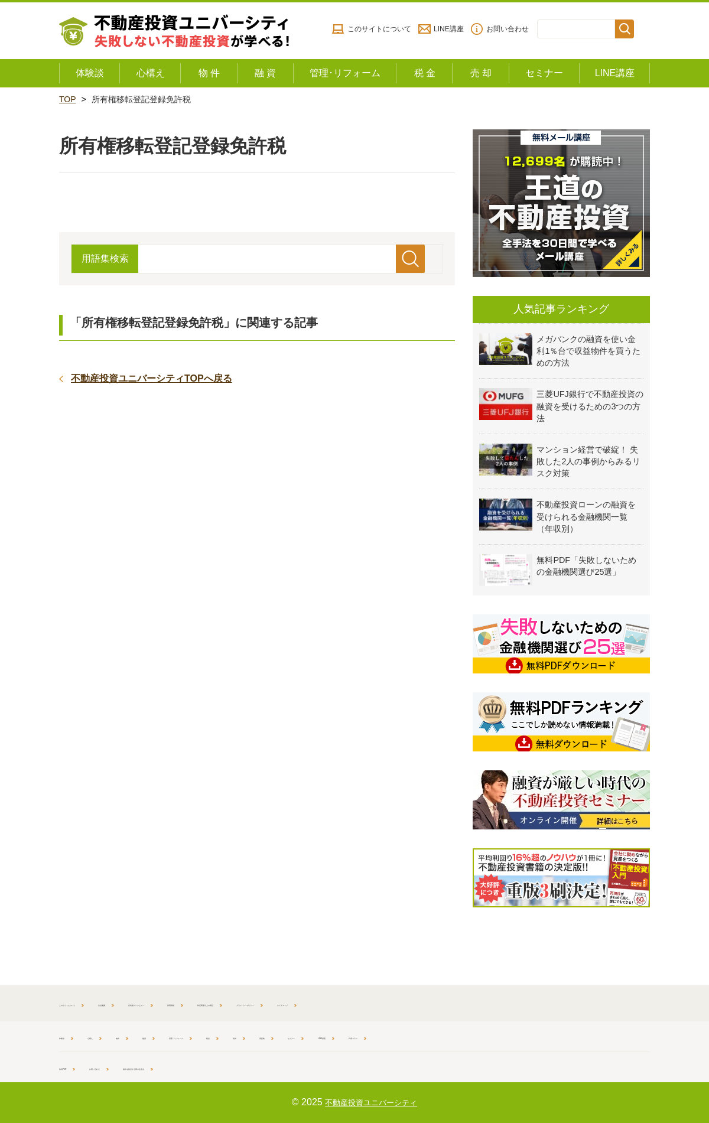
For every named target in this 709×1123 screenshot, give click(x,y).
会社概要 (173, 1003)
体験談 (71, 1036)
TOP (67, 99)
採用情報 (326, 1003)
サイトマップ (594, 1003)
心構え (119, 1036)
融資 (202, 1036)
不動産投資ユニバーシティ (371, 1102)
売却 (371, 1036)
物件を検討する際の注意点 (237, 1067)
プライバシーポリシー (505, 1003)
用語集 (414, 1036)
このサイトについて (379, 29)
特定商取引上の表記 (403, 1003)
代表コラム (585, 1036)
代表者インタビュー (250, 1003)
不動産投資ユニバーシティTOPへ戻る (151, 378)
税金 (331, 1036)
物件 (163, 1036)
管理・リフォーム (267, 1036)
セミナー (466, 1036)
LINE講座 (449, 29)
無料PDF (75, 1067)
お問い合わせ (507, 29)
